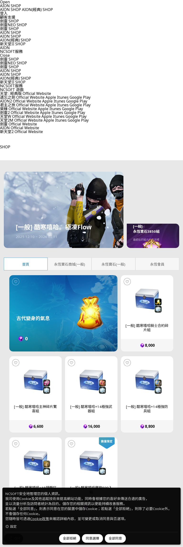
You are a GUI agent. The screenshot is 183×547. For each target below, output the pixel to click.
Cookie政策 (39, 518)
